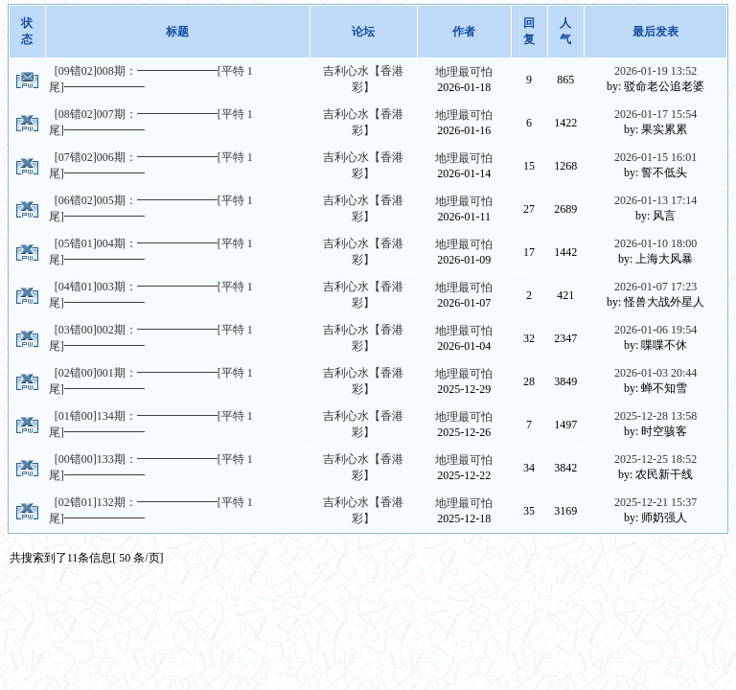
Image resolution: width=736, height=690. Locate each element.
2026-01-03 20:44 (655, 373)
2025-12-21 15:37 (655, 502)
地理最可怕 (464, 72)
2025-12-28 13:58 (655, 416)
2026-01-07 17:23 (655, 286)
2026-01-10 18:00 (655, 243)
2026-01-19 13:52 (655, 71)
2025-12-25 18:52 (655, 459)
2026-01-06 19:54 (655, 329)
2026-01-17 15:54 (655, 114)
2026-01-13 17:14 (655, 200)
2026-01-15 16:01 (655, 157)
